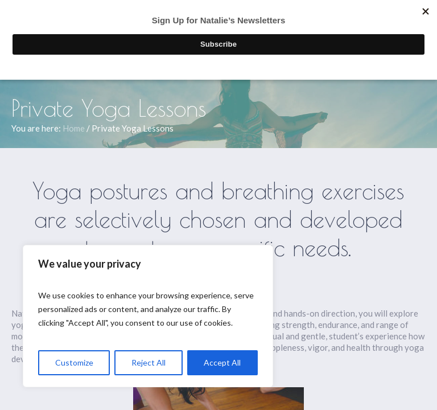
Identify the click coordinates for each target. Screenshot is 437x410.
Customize (74, 362)
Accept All (222, 362)
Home (74, 128)
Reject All (148, 362)
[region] (148, 316)
